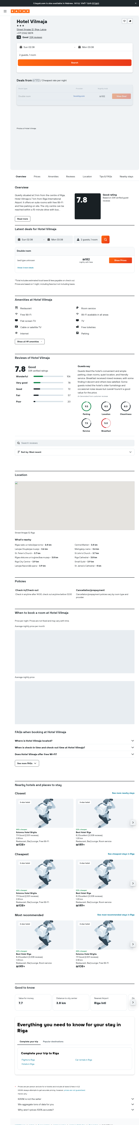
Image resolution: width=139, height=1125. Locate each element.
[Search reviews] (77, 443)
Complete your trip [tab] (29, 1041)
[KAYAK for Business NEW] (5, 54)
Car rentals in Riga (83, 1059)
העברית (95, 3)
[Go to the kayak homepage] (20, 11)
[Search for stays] (5, 27)
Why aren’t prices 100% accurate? (76, 1110)
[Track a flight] (5, 48)
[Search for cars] (5, 33)
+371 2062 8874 (25, 32)
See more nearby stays (123, 793)
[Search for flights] (5, 20)
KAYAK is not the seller (76, 1099)
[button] (135, 3)
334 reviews (35, 37)
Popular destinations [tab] (53, 1041)
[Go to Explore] (5, 42)
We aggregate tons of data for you (76, 1104)
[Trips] (5, 63)
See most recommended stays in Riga (115, 914)
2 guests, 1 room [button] (27, 54)
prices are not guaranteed (74, 1090)
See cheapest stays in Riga (121, 854)
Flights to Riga (28, 1059)
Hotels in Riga (28, 1064)
